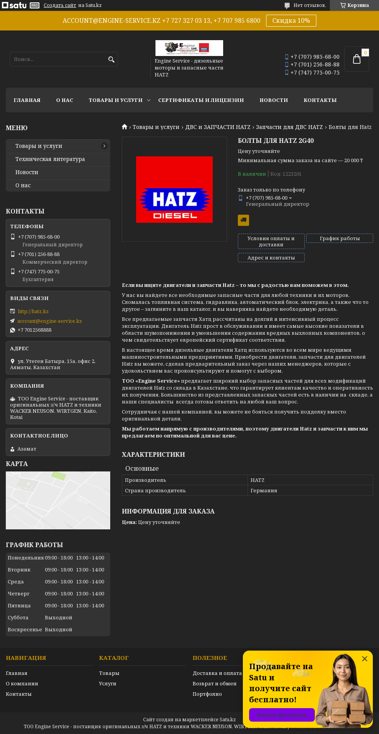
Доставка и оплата (217, 673)
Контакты (320, 100)
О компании (22, 683)
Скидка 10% (291, 20)
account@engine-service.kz (49, 321)
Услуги (107, 683)
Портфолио (207, 693)
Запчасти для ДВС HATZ (289, 127)
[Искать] (111, 59)
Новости (273, 100)
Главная (27, 100)
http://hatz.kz (33, 311)
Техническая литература (50, 159)
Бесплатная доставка (243, 220)
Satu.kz (228, 719)
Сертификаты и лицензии (201, 100)
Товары (109, 673)
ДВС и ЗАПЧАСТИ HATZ (218, 127)
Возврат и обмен (215, 683)
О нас (64, 100)
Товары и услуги (116, 100)
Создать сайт (60, 5)
